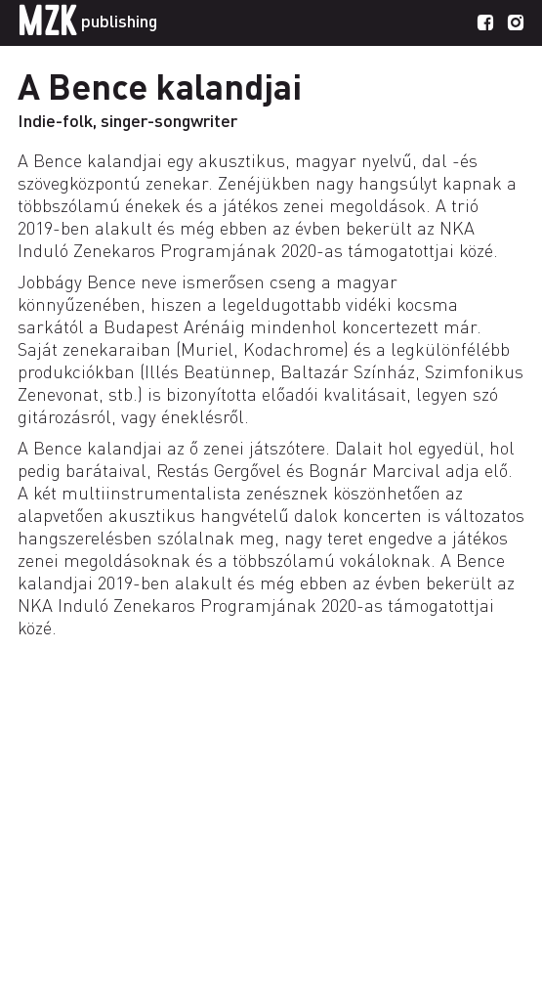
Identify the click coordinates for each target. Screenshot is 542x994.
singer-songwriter (169, 119)
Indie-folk (55, 119)
